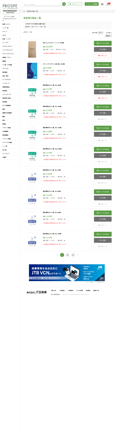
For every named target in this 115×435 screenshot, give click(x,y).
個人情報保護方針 (55, 294)
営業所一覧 (96, 290)
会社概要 (88, 290)
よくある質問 (79, 290)
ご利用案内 (62, 290)
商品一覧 (53, 290)
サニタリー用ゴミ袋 (40, 27)
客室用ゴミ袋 (29, 27)
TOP (24, 11)
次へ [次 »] (77, 255)
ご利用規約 (70, 290)
